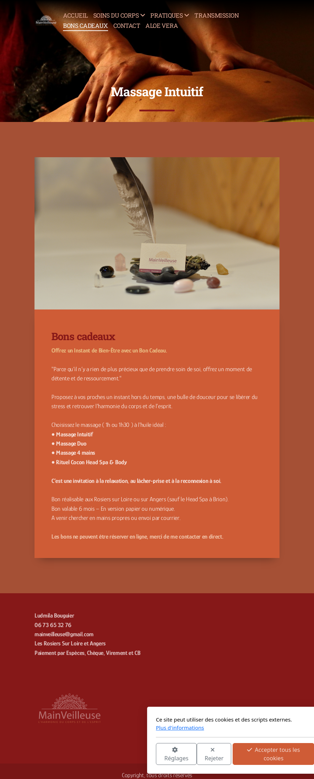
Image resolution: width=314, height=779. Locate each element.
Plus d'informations (102, 727)
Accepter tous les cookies (195, 754)
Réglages (98, 754)
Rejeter (136, 754)
